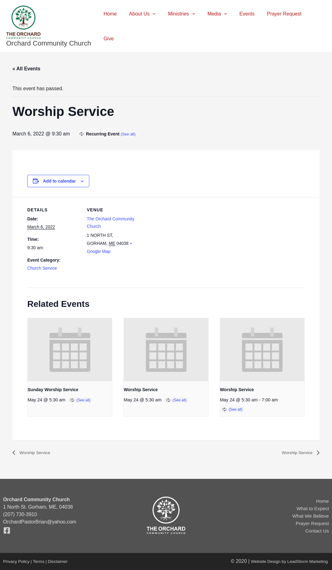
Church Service (42, 268)
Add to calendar (59, 181)
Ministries (188, 26)
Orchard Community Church (48, 43)
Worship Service (140, 389)
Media (221, 26)
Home (122, 26)
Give (316, 26)
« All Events (26, 68)
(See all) (129, 133)
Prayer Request (283, 26)
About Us (151, 26)
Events (248, 26)
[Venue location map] (179, 240)
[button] (162, 26)
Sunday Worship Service (53, 389)
